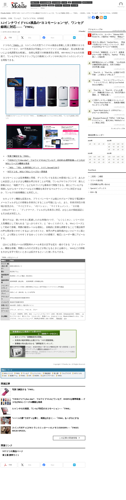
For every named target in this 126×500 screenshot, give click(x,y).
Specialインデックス (98, 188)
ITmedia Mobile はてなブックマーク (105, 17)
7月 (114, 147)
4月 (90, 144)
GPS (29, 376)
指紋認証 (48, 373)
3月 (94, 144)
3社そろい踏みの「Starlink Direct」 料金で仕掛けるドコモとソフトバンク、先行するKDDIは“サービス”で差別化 (108, 44)
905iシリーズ (8, 373)
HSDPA (36, 376)
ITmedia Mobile (6, 13)
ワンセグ (26, 373)
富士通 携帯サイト (10, 455)
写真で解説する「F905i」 (19, 156)
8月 (109, 147)
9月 (122, 144)
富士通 (56, 373)
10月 (118, 144)
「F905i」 (16, 45)
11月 (113, 144)
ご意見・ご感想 (96, 176)
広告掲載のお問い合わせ (100, 184)
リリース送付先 (96, 180)
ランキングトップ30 (118, 128)
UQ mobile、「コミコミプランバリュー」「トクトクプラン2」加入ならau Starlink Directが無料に (108, 82)
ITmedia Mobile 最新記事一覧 (101, 17)
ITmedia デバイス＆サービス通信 (89, 17)
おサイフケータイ (48, 376)
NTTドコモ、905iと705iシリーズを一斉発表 (27, 172)
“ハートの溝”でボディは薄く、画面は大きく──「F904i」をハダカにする (45, 418)
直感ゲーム (14, 376)
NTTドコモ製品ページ (12, 451)
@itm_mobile (97, 17)
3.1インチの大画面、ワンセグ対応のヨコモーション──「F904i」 (41, 409)
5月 (122, 147)
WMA (60, 376)
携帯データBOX (43, 349)
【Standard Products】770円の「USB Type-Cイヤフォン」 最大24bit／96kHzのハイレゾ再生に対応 (108, 120)
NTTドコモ (16, 13)
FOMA (23, 376)
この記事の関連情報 (68, 438)
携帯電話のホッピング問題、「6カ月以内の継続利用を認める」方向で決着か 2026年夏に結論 (108, 64)
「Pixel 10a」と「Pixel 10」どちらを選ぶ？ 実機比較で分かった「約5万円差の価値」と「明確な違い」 (108, 92)
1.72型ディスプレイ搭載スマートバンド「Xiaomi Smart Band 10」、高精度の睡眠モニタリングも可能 (108, 102)
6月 (118, 147)
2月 (99, 144)
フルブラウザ (66, 373)
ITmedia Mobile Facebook (93, 17)
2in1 (5, 376)
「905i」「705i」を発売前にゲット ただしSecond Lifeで (33, 167)
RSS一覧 (93, 192)
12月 (109, 144)
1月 (103, 144)
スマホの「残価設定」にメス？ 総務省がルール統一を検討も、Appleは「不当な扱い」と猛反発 (108, 54)
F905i (18, 373)
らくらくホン (36, 373)
